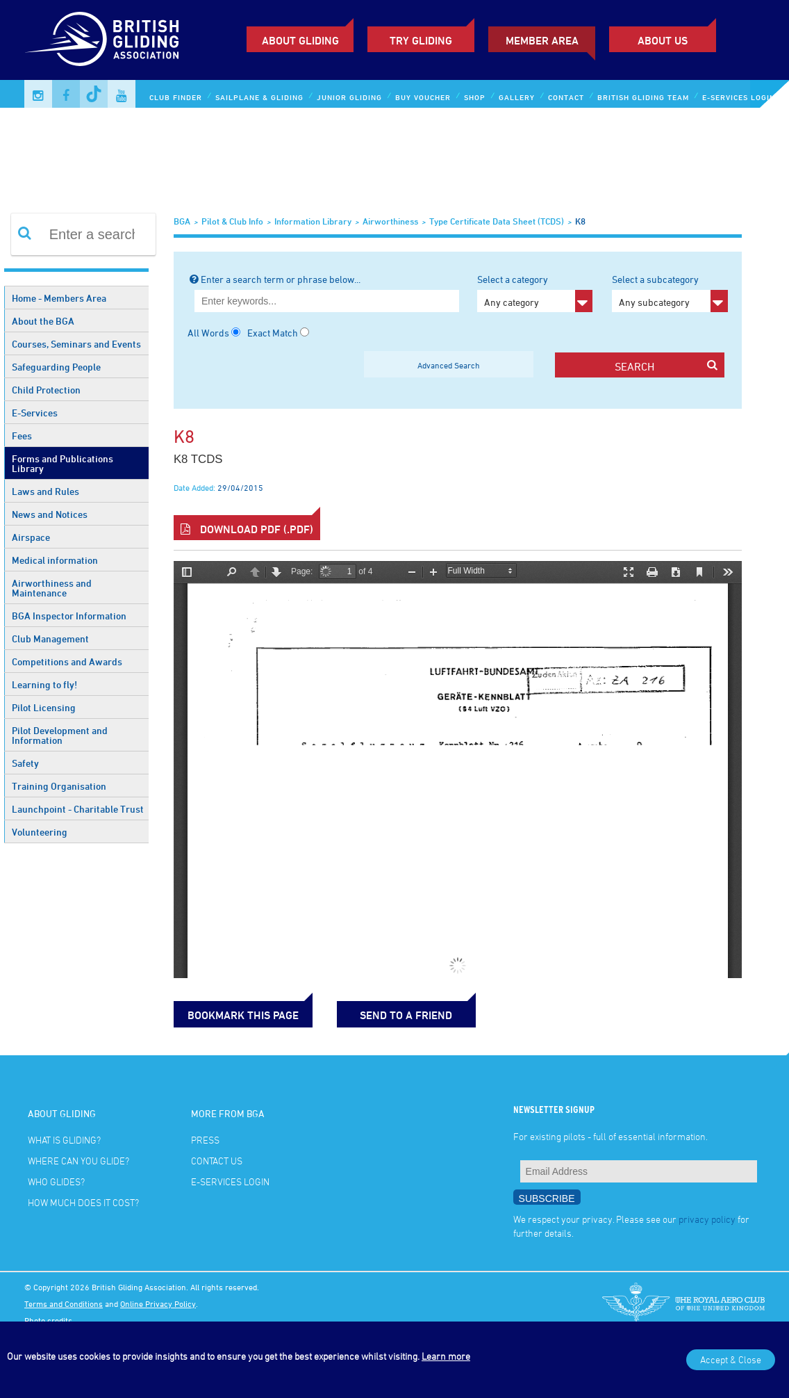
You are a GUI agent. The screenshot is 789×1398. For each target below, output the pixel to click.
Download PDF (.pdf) (247, 529)
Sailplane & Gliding (259, 96)
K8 (580, 221)
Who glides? (56, 1181)
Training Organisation (59, 786)
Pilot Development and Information (60, 735)
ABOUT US (663, 40)
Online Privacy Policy (158, 1303)
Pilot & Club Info (232, 221)
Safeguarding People (56, 367)
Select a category (535, 292)
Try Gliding (421, 40)
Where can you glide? (78, 1161)
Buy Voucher (423, 96)
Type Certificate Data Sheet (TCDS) (496, 221)
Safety (25, 763)
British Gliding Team (643, 96)
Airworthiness (390, 221)
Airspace (31, 537)
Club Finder (175, 96)
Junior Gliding (349, 96)
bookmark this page (243, 1015)
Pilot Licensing (44, 707)
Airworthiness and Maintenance (52, 588)
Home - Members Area (59, 298)
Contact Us (216, 1161)
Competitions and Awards (67, 661)
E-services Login (738, 96)
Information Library (312, 221)
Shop (474, 96)
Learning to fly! (44, 684)
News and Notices (50, 514)
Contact (566, 96)
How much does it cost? (83, 1202)
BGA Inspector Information (69, 615)
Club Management (50, 638)
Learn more (446, 1356)
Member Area (542, 40)
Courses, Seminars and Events (76, 344)
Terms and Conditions (63, 1303)
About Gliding (300, 40)
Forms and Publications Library (62, 463)
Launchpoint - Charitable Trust (78, 809)
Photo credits (48, 1320)
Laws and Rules (45, 491)
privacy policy (707, 1219)
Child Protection (46, 390)
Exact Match (272, 333)
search (666, 366)
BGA (182, 221)
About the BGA (43, 321)
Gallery (517, 96)
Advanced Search (448, 365)
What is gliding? (64, 1140)
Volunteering (39, 832)
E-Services (35, 412)
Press (205, 1140)
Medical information (55, 560)
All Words (208, 333)
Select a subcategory (670, 292)
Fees (22, 435)
